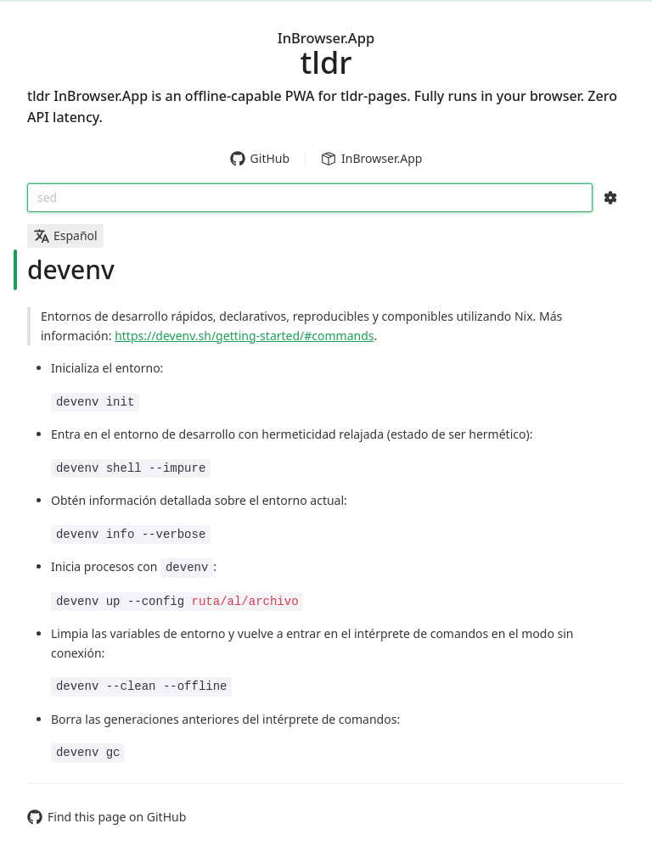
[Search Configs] (610, 197)
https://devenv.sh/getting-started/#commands (244, 336)
